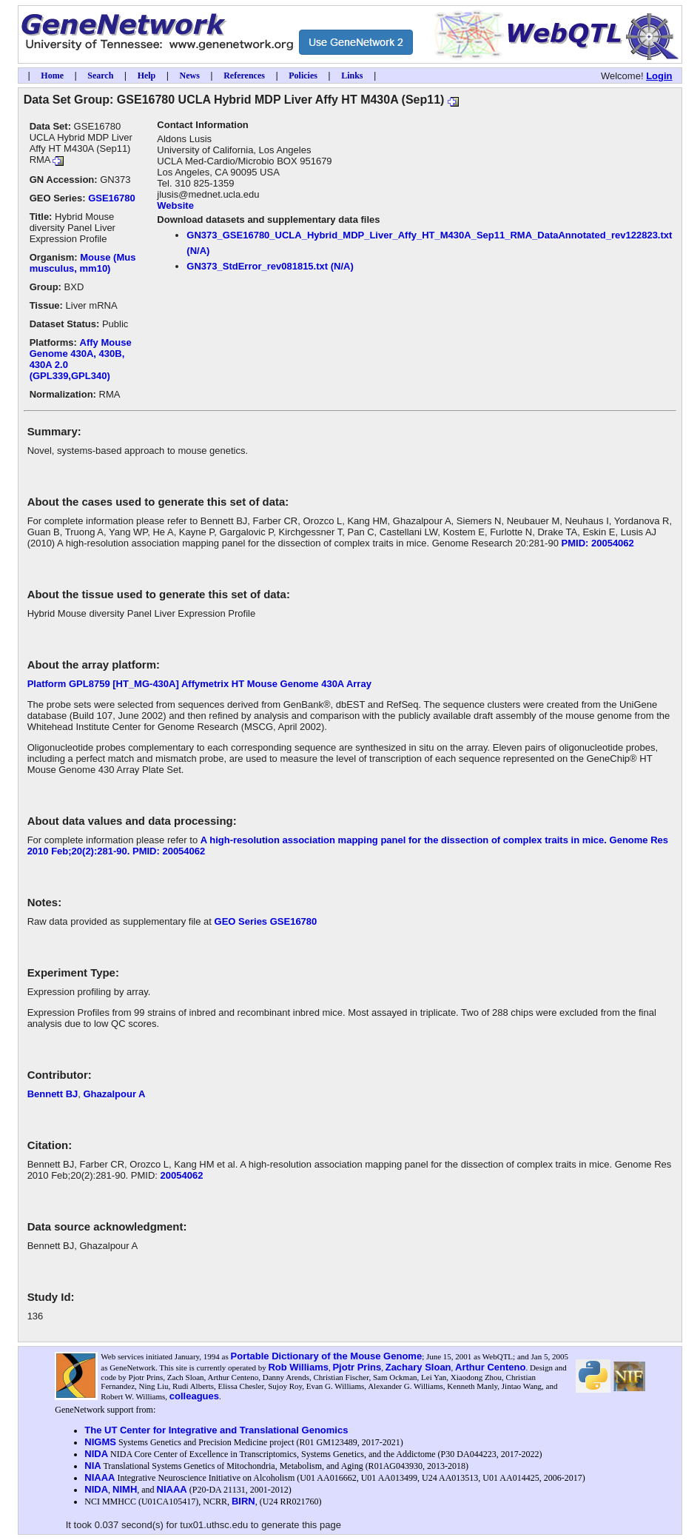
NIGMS (100, 1441)
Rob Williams (298, 1367)
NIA (92, 1465)
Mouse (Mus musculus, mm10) (83, 263)
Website (175, 205)
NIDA (96, 1453)
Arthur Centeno (490, 1367)
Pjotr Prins (356, 1367)
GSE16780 (111, 198)
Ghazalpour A (114, 1093)
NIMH (124, 1489)
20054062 (182, 1175)
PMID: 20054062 (598, 543)
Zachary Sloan (418, 1367)
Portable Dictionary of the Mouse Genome (327, 1356)
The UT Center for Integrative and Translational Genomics (216, 1430)
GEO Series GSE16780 (266, 921)
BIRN (243, 1501)
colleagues (194, 1396)
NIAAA (99, 1477)
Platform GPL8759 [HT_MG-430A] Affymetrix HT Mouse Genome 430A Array (199, 683)
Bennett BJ (52, 1093)
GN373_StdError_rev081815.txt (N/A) (269, 266)
